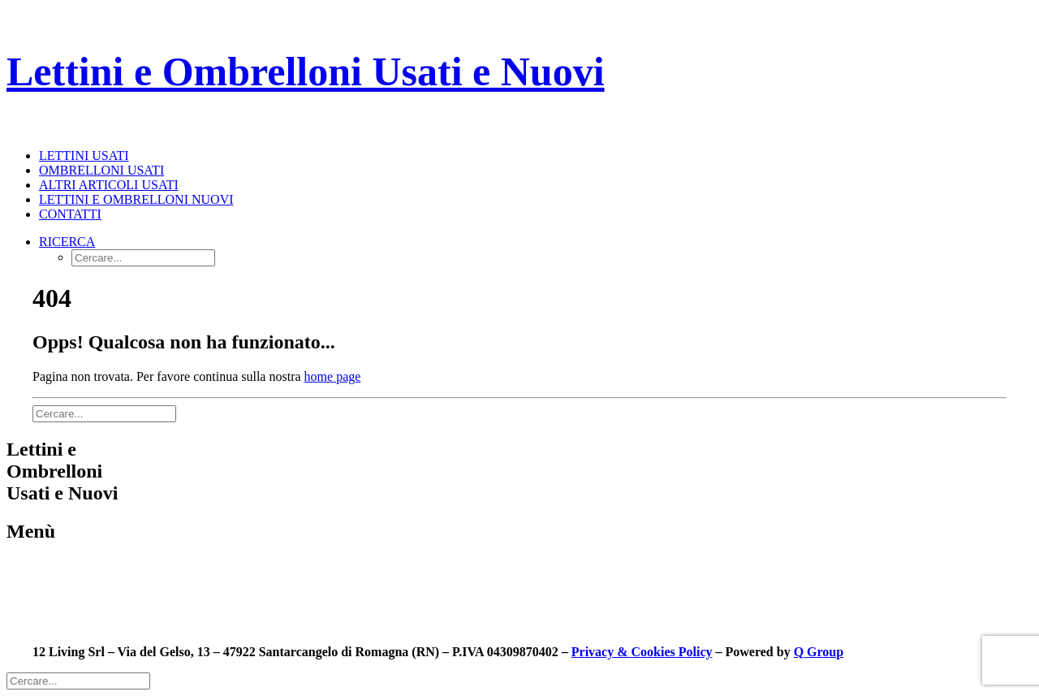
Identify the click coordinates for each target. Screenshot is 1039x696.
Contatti (70, 214)
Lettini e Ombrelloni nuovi (136, 199)
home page (332, 376)
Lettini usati (84, 155)
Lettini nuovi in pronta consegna (90, 595)
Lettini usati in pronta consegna (88, 566)
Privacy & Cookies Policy (642, 652)
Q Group (819, 652)
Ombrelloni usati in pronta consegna (101, 580)
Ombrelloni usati (101, 170)
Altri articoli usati (109, 185)
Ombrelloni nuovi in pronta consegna (103, 609)
